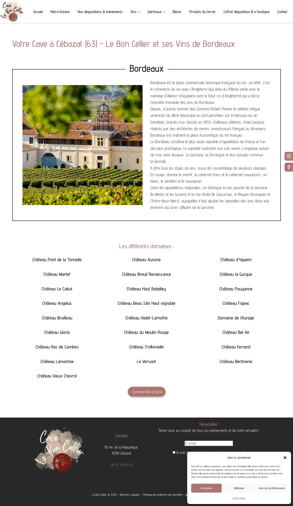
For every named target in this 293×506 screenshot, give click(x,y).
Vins (133, 11)
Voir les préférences (272, 488)
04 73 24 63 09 (121, 465)
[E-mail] (209, 443)
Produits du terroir (202, 11)
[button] (285, 458)
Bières (177, 11)
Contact (282, 11)
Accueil (38, 11)
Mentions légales (239, 498)
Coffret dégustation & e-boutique (247, 11)
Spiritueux (154, 11)
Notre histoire (60, 11)
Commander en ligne (147, 392)
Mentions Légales (130, 495)
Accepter (206, 488)
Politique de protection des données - (163, 495)
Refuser (239, 488)
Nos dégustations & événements (100, 11)
